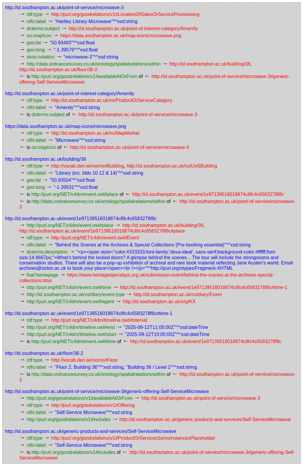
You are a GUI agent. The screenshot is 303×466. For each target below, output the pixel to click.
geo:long (36, 49)
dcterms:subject (43, 28)
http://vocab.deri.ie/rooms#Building (87, 165)
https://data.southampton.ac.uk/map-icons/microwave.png (120, 35)
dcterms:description (47, 251)
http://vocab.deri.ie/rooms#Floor (84, 360)
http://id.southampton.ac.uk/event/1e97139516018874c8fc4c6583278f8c (208, 194)
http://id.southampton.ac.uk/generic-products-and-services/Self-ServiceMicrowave (205, 419)
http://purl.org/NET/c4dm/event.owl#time (69, 287)
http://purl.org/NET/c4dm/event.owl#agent (70, 301)
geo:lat (34, 42)
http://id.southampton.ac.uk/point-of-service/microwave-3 (64, 7)
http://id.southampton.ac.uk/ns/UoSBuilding (172, 165)
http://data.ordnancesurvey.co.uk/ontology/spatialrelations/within (93, 63)
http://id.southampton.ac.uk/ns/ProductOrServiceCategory (111, 100)
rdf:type (34, 14)
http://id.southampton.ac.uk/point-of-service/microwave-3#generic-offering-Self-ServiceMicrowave (107, 391)
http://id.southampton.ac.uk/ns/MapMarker (95, 133)
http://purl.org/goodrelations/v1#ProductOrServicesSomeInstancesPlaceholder (133, 438)
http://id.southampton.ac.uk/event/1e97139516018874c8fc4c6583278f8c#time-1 (203, 287)
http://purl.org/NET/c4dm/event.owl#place (74, 194)
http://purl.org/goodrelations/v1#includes (69, 419)
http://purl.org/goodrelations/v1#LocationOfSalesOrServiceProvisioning (125, 14)
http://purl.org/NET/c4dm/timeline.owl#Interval (99, 320)
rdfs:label (36, 21)
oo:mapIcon (39, 35)
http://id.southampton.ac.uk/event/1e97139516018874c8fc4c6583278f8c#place (102, 230)
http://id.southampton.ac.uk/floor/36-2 (58, 69)
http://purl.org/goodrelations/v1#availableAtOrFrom (84, 76)
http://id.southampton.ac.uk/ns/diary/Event (178, 294)
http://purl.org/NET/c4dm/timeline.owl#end (71, 327)
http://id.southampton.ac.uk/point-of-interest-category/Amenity (133, 28)
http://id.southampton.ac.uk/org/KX (159, 301)
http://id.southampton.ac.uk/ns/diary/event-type (76, 294)
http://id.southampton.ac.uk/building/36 (209, 63)
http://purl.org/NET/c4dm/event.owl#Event (95, 237)
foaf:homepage (42, 274)
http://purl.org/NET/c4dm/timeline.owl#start (71, 334)
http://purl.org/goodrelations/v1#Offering (93, 405)
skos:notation (40, 56)
